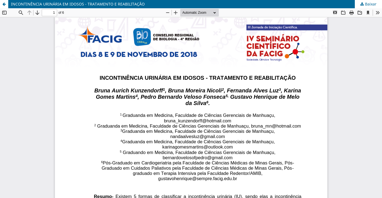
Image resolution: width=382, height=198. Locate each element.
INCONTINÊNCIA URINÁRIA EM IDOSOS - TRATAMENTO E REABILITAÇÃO (78, 4)
